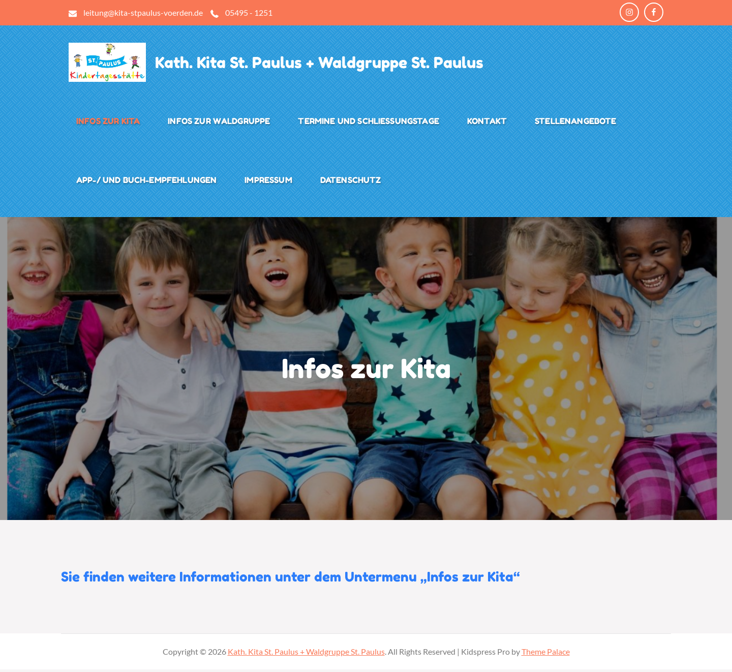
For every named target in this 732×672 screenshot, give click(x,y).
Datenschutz (350, 181)
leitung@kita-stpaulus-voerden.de (143, 12)
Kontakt (487, 122)
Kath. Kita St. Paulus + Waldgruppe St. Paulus (333, 64)
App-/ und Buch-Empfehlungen (146, 181)
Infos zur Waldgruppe (219, 122)
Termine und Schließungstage (368, 122)
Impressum (268, 181)
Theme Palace (546, 654)
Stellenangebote (575, 122)
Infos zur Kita (108, 122)
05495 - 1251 (248, 12)
